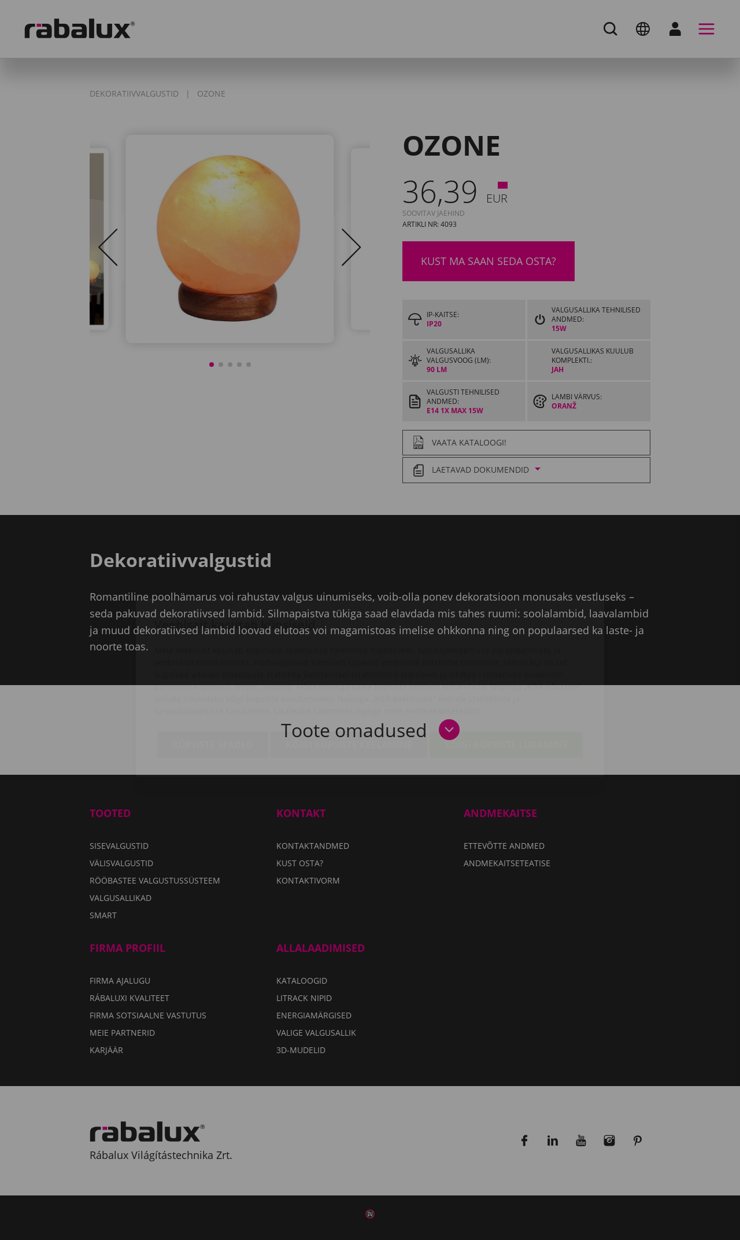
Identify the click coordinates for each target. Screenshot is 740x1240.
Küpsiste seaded (212, 677)
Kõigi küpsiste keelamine (349, 677)
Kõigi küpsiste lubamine (506, 677)
